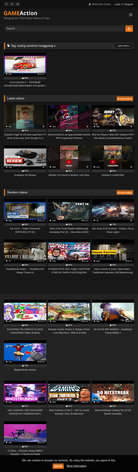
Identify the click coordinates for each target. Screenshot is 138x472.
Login (117, 4)
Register (129, 4)
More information (76, 466)
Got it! (58, 466)
